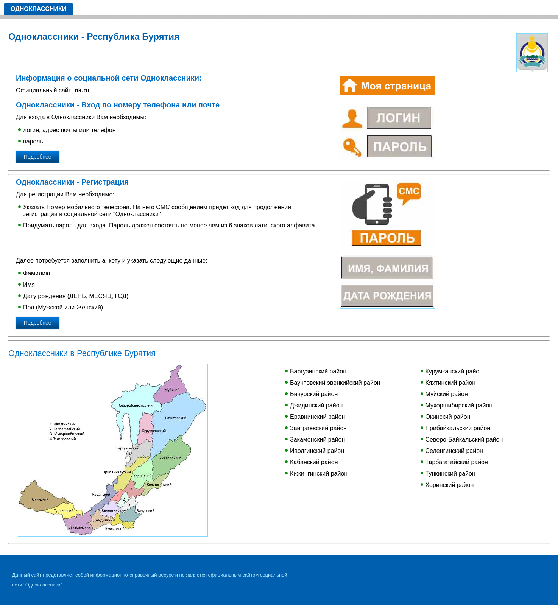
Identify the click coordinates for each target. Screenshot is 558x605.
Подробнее (37, 157)
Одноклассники (38, 9)
